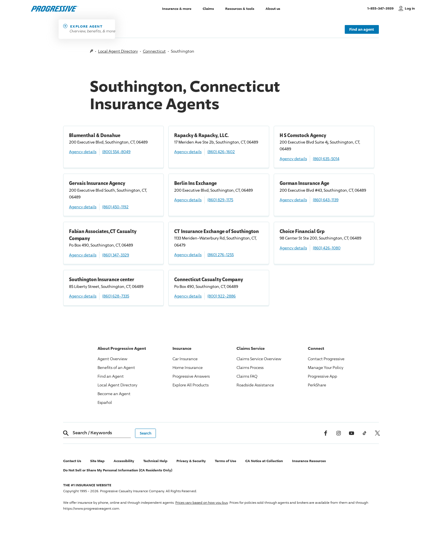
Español (105, 402)
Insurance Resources (309, 461)
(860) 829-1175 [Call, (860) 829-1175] (220, 199)
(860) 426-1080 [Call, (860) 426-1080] (327, 247)
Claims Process (250, 367)
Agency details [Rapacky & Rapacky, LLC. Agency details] (188, 151)
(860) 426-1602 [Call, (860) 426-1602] (221, 151)
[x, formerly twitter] (377, 433)
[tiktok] (364, 433)
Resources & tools (239, 8)
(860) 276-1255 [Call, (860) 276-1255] (220, 254)
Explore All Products (191, 384)
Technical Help (155, 461)
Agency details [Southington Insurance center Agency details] (82, 296)
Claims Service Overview (259, 358)
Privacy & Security (191, 461)
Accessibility (124, 461)
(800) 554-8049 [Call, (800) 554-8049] (116, 151)
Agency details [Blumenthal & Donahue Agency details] (82, 151)
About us (273, 8)
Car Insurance (185, 358)
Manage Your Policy (325, 367)
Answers (191, 376)
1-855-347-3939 (381, 8)
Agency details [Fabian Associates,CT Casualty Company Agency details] (82, 254)
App (322, 376)
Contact (326, 358)
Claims (208, 8)
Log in (410, 8)
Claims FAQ (247, 376)
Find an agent (361, 29)
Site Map (97, 461)
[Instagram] (338, 433)
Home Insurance (188, 367)
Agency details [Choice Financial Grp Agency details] (293, 247)
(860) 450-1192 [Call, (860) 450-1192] (115, 206)
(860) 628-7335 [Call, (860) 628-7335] (115, 296)
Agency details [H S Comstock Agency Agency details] (293, 158)
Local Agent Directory (118, 51)
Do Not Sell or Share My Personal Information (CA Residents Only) (117, 470)
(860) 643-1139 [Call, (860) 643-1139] (326, 199)
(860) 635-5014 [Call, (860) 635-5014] (326, 158)
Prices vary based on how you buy (201, 502)
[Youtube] (351, 433)
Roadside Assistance (255, 384)
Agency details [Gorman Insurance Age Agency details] (293, 199)
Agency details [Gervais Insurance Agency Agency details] (82, 206)
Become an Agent (114, 393)
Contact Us (72, 461)
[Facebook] (325, 433)
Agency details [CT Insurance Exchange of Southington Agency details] (188, 254)
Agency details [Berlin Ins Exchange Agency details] (188, 199)
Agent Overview (112, 358)
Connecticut (154, 51)
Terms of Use (225, 461)
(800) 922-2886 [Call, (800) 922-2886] (221, 296)
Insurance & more (176, 8)
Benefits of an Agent (116, 367)
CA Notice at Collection (264, 461)
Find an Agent (111, 376)
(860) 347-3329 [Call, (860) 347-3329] (115, 254)
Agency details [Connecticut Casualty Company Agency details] (188, 296)
